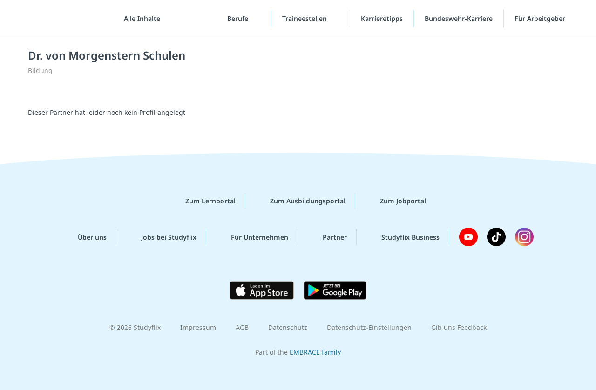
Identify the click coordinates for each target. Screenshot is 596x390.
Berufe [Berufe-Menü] (238, 18)
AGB (242, 327)
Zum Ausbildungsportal (300, 201)
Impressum (198, 327)
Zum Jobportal (395, 201)
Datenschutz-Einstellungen (369, 327)
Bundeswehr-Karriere (459, 18)
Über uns (85, 237)
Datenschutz (287, 327)
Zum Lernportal (203, 201)
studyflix (62, 18)
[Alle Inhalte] (138, 18)
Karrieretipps (382, 18)
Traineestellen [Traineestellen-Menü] (305, 18)
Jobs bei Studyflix (161, 237)
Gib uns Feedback (459, 327)
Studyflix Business (403, 237)
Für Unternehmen (252, 237)
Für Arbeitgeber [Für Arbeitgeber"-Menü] (541, 18)
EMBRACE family (315, 352)
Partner (327, 237)
